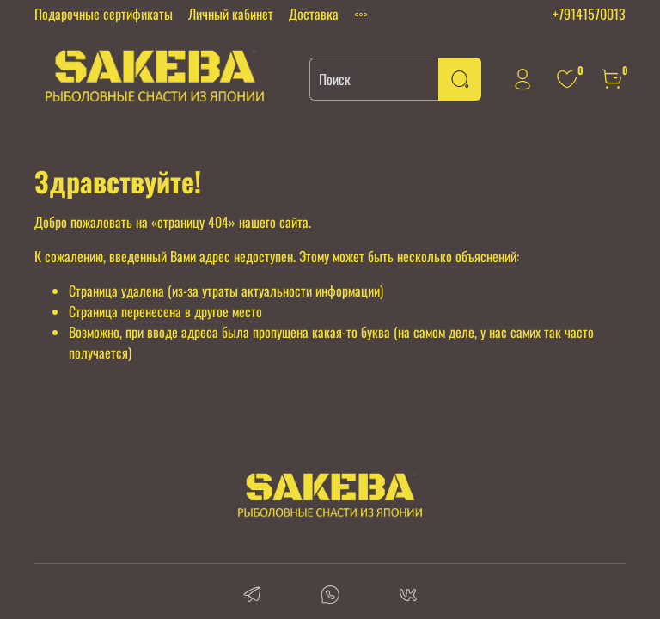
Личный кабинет (230, 13)
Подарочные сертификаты (103, 13)
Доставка (314, 13)
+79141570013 (589, 13)
